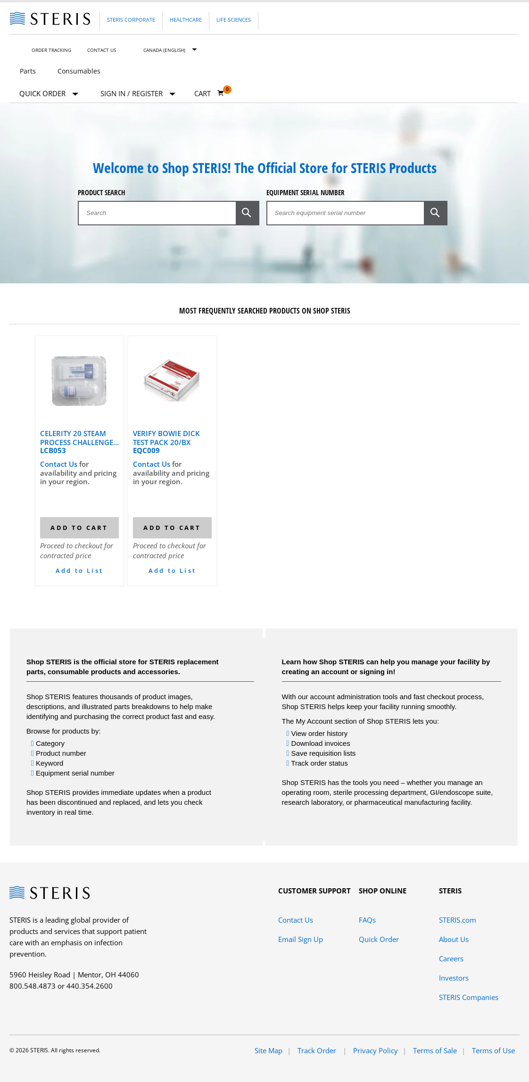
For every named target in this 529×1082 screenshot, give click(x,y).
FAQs (367, 920)
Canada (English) (164, 50)
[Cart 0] (209, 93)
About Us (454, 939)
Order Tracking (51, 50)
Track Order (318, 1050)
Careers (451, 958)
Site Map (268, 1050)
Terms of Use (493, 1050)
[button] (247, 212)
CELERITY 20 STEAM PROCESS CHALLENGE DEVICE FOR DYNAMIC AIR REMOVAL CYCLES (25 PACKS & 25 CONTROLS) (78, 437)
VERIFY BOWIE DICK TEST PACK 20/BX (166, 437)
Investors (454, 978)
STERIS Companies (468, 997)
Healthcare (186, 19)
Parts (28, 70)
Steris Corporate (131, 19)
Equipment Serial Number (305, 192)
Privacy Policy (375, 1050)
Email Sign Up (300, 939)
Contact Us (101, 50)
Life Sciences (233, 19)
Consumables (79, 70)
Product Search (101, 192)
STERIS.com (457, 920)
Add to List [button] (79, 570)
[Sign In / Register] (137, 93)
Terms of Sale (435, 1050)
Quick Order (48, 94)
